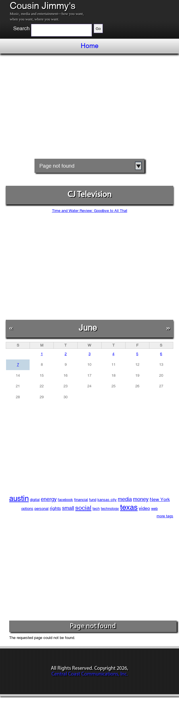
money (141, 499)
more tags (165, 516)
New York (160, 499)
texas (129, 507)
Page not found (56, 166)
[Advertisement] (89, 108)
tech (96, 508)
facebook (65, 499)
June (88, 327)
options (27, 508)
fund (92, 499)
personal (41, 508)
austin (19, 498)
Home (90, 45)
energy (49, 499)
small (68, 508)
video (144, 508)
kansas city (107, 499)
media (125, 499)
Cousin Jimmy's (43, 6)
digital (35, 499)
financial (81, 499)
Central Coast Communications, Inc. (89, 674)
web (154, 508)
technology (110, 508)
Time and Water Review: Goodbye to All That (89, 210)
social (83, 507)
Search (21, 28)
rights (55, 508)
